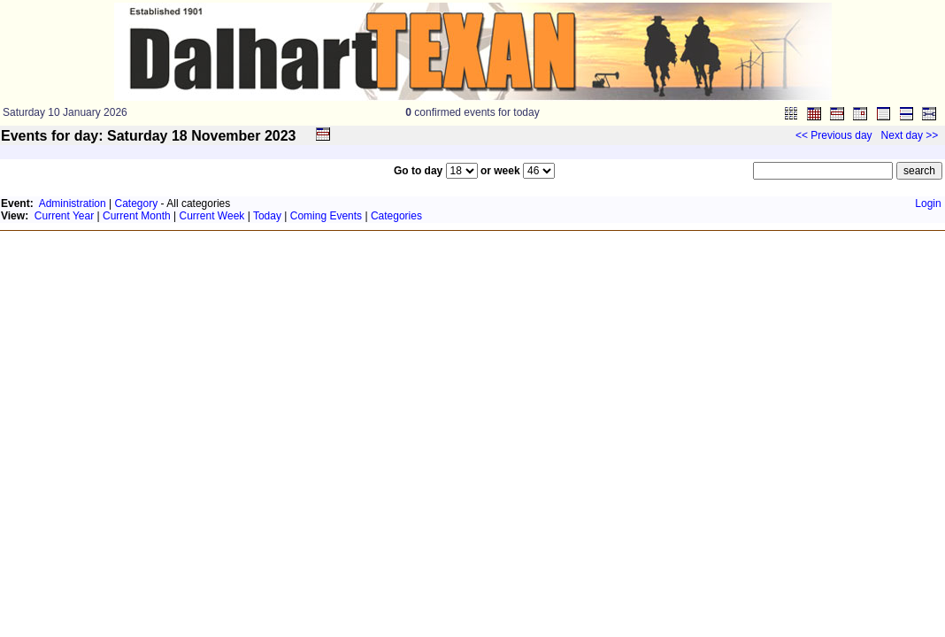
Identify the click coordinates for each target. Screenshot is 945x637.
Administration (72, 203)
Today (267, 216)
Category (136, 203)
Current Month (137, 216)
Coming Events (326, 216)
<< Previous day (833, 135)
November (225, 135)
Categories (396, 216)
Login (928, 203)
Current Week (212, 216)
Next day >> (910, 135)
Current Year (64, 216)
